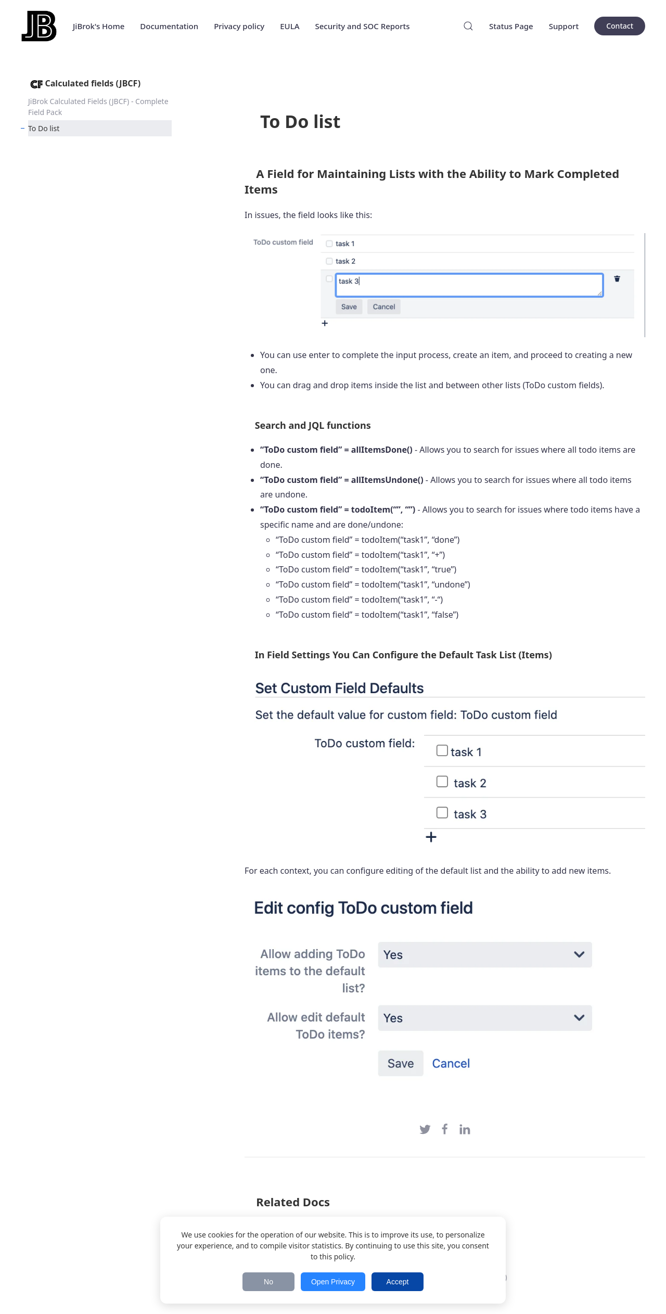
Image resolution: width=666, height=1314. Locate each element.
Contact (619, 26)
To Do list (43, 128)
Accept (398, 1282)
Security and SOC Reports (362, 26)
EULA (289, 26)
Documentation (169, 26)
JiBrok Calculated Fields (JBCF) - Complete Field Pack (98, 106)
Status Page (511, 26)
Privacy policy (239, 26)
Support (564, 26)
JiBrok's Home (98, 26)
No (268, 1282)
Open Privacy (333, 1282)
